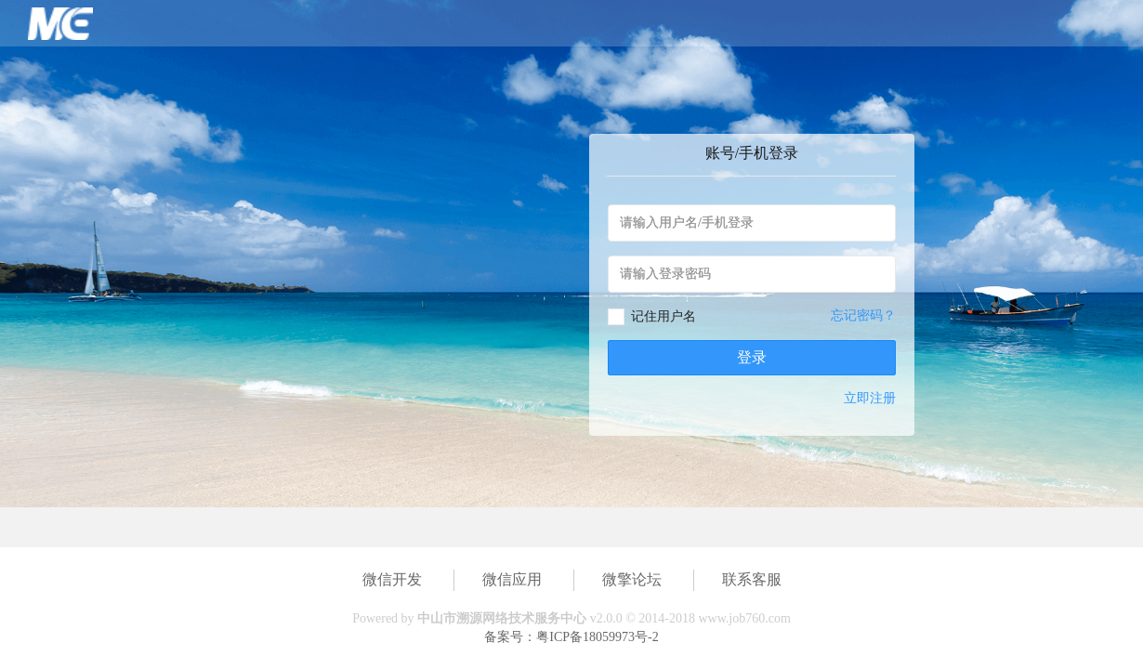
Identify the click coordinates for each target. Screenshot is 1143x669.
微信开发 (392, 579)
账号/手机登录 (751, 153)
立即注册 (870, 398)
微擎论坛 (632, 579)
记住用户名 (663, 316)
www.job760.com (744, 618)
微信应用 (512, 579)
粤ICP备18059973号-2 (597, 637)
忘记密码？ (863, 315)
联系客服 (752, 579)
